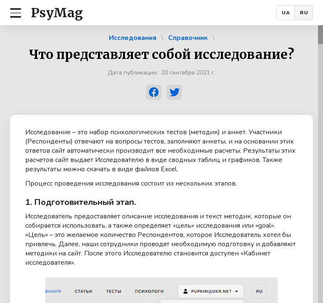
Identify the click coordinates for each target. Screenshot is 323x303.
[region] (161, 164)
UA (286, 12)
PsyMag (57, 12)
